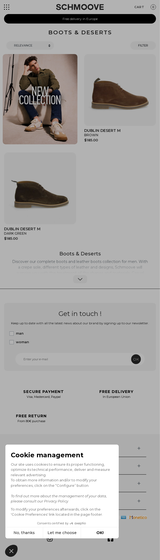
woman (22, 342)
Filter (143, 45)
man (19, 333)
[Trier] (30, 45)
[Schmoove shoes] (80, 7)
